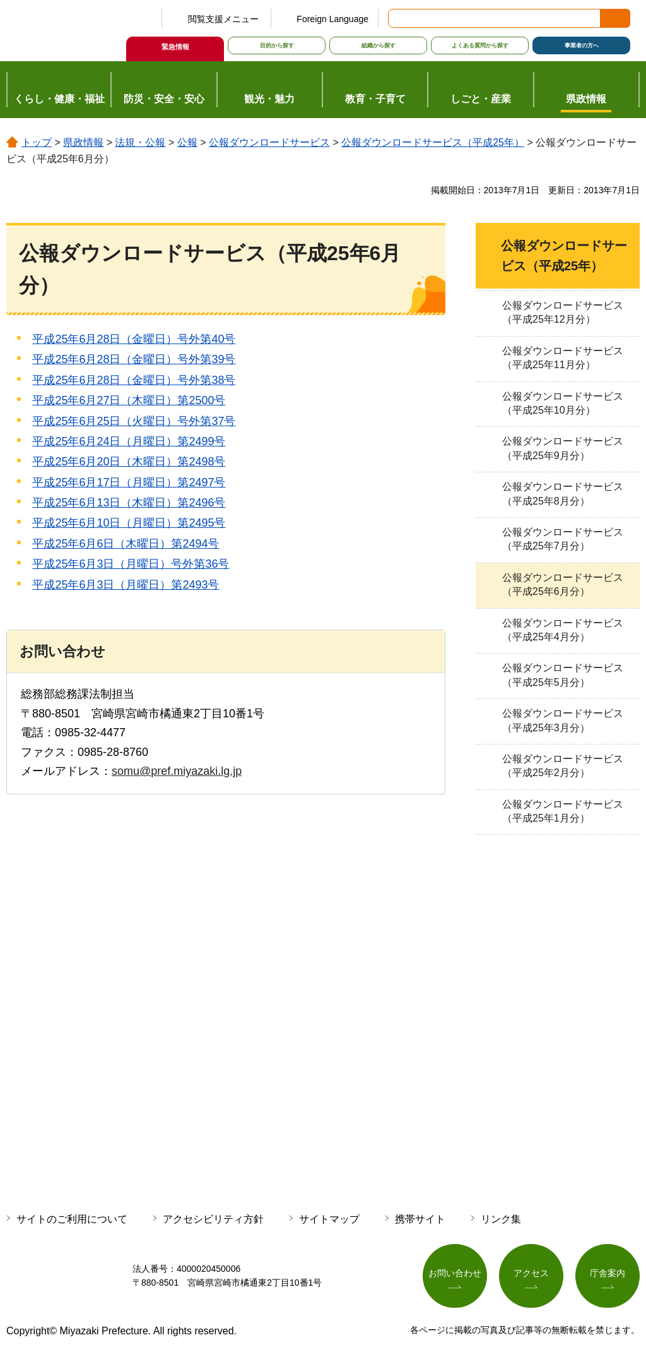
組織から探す (378, 45)
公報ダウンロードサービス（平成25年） (432, 142)
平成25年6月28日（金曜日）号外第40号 (133, 339)
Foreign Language (332, 19)
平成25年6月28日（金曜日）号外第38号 (133, 380)
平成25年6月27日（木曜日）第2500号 (128, 400)
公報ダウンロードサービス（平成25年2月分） (562, 765)
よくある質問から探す (480, 45)
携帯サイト (420, 1219)
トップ (36, 142)
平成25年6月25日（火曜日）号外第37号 (133, 421)
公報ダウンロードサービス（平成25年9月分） (562, 448)
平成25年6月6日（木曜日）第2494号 (125, 543)
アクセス (531, 1273)
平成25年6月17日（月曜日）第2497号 (128, 482)
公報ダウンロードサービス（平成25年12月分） (562, 312)
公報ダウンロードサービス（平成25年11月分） (562, 357)
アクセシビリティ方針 (213, 1219)
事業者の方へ (582, 45)
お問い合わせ (454, 1273)
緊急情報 (175, 47)
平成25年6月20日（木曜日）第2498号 (128, 461)
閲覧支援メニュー (223, 19)
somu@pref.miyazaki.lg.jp (177, 771)
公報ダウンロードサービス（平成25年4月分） (562, 630)
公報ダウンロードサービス (269, 142)
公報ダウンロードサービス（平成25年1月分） (562, 811)
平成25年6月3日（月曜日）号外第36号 (130, 564)
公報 (187, 142)
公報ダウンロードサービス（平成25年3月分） (562, 720)
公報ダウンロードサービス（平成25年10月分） (562, 403)
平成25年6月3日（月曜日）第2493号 (125, 584)
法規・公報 (140, 142)
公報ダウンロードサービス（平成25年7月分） (562, 539)
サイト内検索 (398, 18)
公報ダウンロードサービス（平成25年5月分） (562, 674)
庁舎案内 (607, 1273)
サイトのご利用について (71, 1219)
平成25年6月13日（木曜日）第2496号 (128, 502)
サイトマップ (329, 1219)
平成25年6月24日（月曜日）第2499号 (128, 441)
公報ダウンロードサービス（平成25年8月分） (562, 493)
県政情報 (83, 142)
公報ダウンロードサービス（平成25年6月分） (562, 584)
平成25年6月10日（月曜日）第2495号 (128, 523)
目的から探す (277, 45)
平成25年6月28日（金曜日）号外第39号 (133, 359)
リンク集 (501, 1219)
